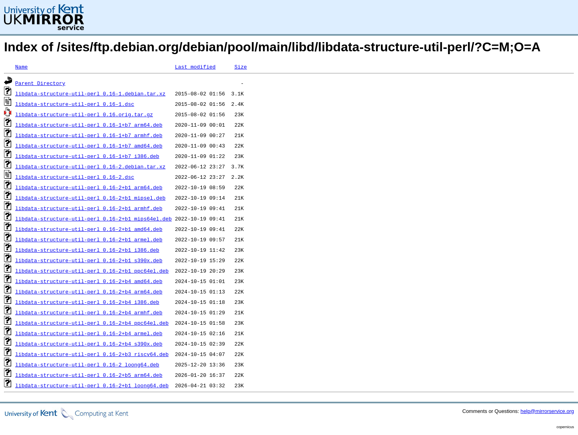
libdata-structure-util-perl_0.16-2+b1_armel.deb (89, 239)
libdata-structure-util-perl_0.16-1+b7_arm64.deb (89, 124)
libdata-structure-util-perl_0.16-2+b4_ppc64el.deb (92, 322)
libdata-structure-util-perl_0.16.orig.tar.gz (84, 114)
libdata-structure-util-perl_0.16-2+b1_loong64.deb (92, 385)
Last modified (195, 66)
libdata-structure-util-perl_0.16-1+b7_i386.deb (87, 156)
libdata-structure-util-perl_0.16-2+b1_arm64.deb (89, 187)
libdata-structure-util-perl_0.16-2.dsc (74, 176)
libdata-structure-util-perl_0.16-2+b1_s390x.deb (89, 260)
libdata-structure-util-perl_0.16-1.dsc (74, 103)
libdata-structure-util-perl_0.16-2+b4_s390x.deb (89, 343)
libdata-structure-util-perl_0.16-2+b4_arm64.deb (89, 291)
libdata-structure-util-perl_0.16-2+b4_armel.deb (89, 333)
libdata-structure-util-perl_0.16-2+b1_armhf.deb (89, 208)
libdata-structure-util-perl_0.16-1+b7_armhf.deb (89, 135)
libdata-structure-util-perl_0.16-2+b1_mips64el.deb (93, 218)
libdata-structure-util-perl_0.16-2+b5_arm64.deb (89, 374)
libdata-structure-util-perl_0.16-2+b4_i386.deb (87, 302)
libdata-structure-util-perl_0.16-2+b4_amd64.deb (89, 281)
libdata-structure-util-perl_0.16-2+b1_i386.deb (87, 249)
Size (240, 66)
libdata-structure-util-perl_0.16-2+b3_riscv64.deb (92, 354)
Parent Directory (40, 83)
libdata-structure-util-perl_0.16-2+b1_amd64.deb (89, 229)
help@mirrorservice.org (547, 411)
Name (21, 66)
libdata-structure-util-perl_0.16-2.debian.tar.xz (90, 166)
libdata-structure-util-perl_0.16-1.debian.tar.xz (90, 93)
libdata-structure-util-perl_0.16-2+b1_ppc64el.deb (92, 270)
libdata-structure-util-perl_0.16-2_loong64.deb (87, 364)
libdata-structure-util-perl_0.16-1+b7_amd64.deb (89, 145)
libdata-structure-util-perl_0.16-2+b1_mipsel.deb (90, 197)
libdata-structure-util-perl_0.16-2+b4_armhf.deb (89, 312)
